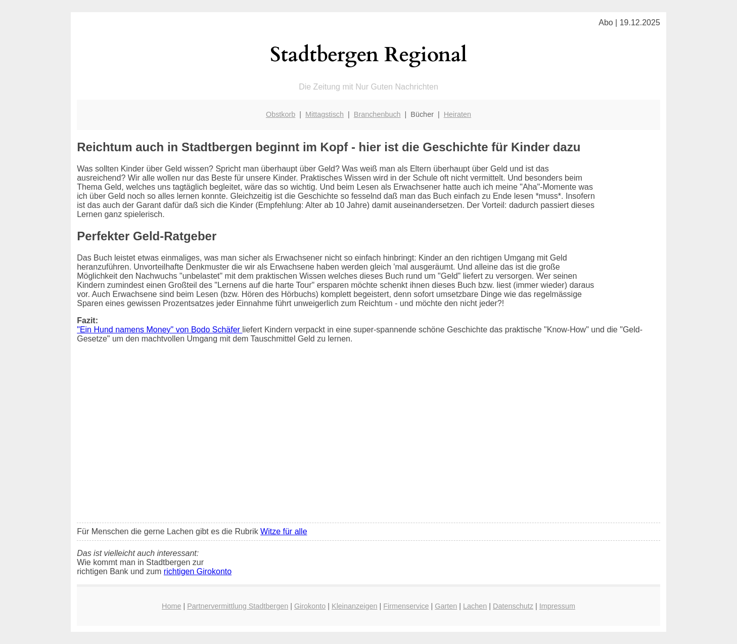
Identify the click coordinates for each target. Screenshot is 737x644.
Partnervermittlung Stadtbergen (237, 606)
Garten (446, 606)
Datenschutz (513, 606)
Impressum (557, 606)
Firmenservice (406, 606)
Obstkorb (280, 114)
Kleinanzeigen (354, 606)
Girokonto (310, 606)
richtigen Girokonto (198, 571)
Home (171, 606)
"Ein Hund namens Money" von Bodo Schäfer (159, 329)
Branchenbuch (377, 114)
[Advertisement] (368, 439)
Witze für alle (283, 531)
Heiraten (457, 114)
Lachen (475, 606)
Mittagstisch (324, 114)
